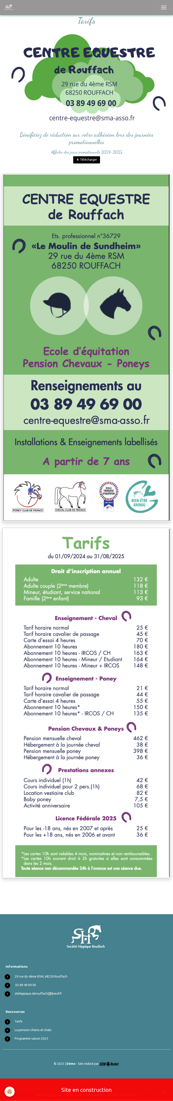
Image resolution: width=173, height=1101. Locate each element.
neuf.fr (57, 993)
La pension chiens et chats (33, 1030)
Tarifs (19, 1021)
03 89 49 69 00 (25, 985)
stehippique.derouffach (31, 993)
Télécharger (86, 160)
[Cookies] (10, 1092)
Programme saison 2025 (31, 1038)
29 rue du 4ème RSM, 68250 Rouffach (41, 976)
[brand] (10, 7)
